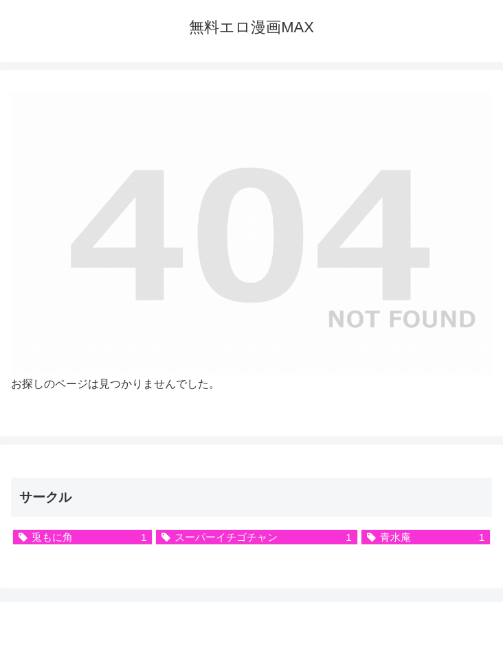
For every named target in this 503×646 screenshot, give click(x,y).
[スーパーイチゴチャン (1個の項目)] (256, 537)
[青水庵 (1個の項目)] (426, 537)
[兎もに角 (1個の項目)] (82, 537)
